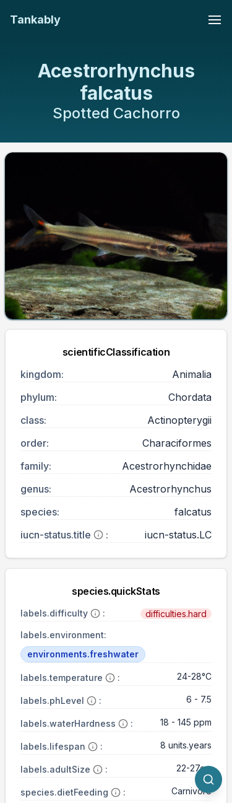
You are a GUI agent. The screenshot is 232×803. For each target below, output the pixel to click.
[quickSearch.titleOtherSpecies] (208, 779)
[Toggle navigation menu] (214, 19)
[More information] (98, 534)
